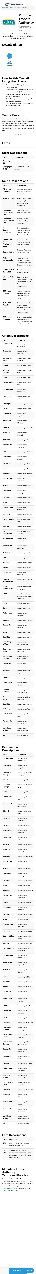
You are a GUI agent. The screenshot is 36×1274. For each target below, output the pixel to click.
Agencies (5, 7)
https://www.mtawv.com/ (9, 1188)
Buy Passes (18, 1271)
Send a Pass (15, 119)
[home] (14, 4)
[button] (29, 4)
